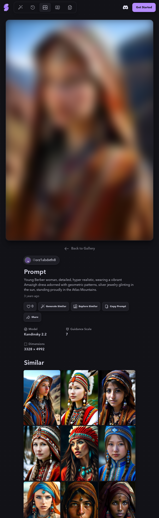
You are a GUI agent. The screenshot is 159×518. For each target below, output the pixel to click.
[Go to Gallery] (45, 7)
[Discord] (125, 7)
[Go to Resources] (70, 7)
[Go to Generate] (20, 7)
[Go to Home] (6, 7)
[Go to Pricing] (57, 7)
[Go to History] (32, 7)
